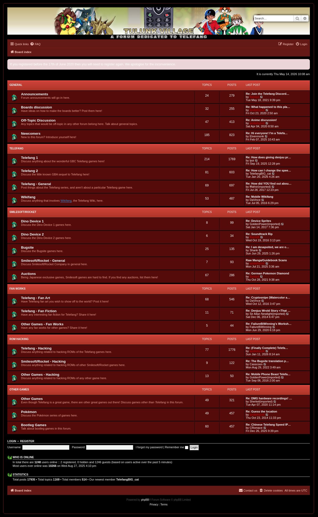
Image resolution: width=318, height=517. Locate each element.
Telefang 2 (29, 171)
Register (27, 441)
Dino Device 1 (32, 221)
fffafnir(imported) (260, 186)
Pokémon (29, 412)
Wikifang (28, 197)
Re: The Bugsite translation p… (267, 361)
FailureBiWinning (261, 326)
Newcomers (30, 133)
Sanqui (254, 96)
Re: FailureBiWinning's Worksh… (268, 323)
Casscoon (256, 364)
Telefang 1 (29, 158)
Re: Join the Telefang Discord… (267, 93)
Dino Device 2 (32, 234)
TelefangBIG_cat (260, 173)
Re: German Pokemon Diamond (267, 273)
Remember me (176, 447)
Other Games (19, 389)
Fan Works (17, 288)
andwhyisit (257, 110)
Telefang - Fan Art (35, 298)
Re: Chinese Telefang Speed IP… (268, 424)
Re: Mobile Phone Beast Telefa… (268, 374)
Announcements (34, 94)
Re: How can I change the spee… (268, 170)
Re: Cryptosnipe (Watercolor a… (268, 297)
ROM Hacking (19, 339)
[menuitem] (35, 44)
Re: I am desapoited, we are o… (267, 247)
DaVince (255, 199)
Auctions (28, 274)
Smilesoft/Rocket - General (43, 261)
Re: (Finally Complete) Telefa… (267, 347)
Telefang (16, 148)
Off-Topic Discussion (38, 120)
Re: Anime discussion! (261, 120)
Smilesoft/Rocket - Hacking (43, 361)
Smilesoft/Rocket (22, 212)
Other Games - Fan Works (42, 324)
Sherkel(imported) (261, 401)
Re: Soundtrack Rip (259, 234)
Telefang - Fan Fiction (38, 311)
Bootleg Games (33, 425)
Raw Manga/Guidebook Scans (266, 260)
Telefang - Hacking (36, 348)
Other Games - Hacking (40, 375)
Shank (254, 250)
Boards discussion (36, 107)
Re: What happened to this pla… (268, 106)
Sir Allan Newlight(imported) (267, 313)
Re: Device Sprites (258, 220)
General (15, 84)
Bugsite (27, 247)
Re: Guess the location (261, 411)
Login (11, 441)
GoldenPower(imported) (265, 224)
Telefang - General (36, 184)
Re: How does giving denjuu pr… (268, 157)
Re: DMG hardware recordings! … (269, 398)
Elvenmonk (257, 136)
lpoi (252, 160)
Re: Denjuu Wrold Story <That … (268, 310)
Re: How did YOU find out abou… (268, 183)
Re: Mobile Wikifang (259, 196)
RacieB (254, 237)
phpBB (145, 499)
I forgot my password (149, 447)
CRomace (256, 427)
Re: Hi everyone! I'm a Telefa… (267, 133)
